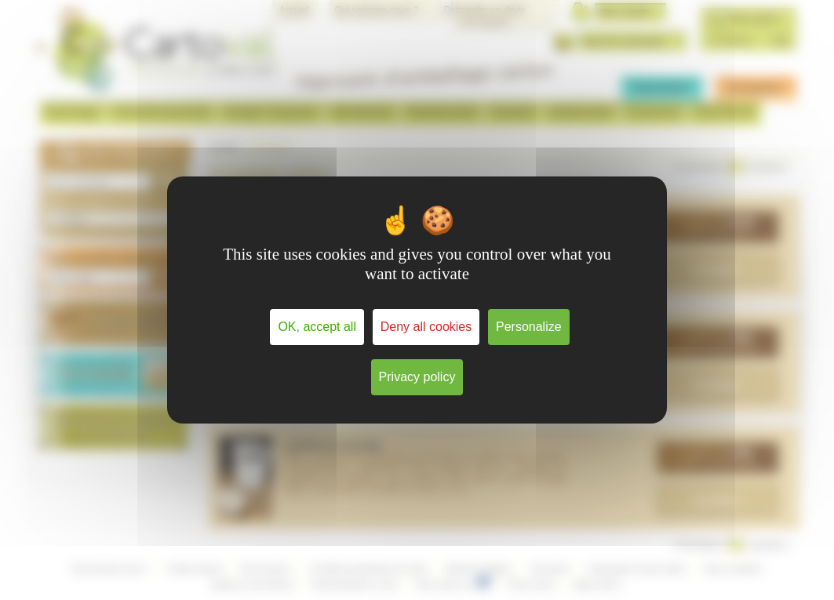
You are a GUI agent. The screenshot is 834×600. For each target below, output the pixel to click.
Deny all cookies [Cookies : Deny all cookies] (426, 326)
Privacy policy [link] (417, 377)
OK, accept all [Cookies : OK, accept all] (317, 326)
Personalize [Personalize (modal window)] (529, 326)
